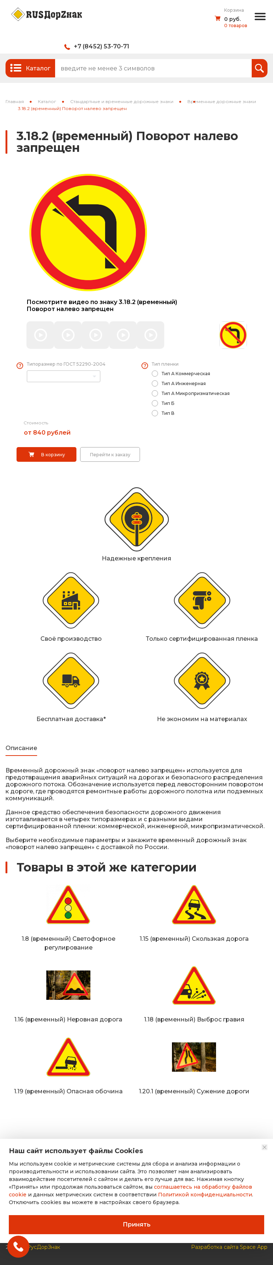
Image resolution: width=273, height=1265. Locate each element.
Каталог (47, 101)
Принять (137, 1224)
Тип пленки (165, 364)
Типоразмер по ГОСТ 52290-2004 (66, 364)
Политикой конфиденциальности (205, 1194)
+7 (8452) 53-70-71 (101, 46)
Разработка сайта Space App (229, 1247)
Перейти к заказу (110, 454)
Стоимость (36, 422)
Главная (15, 101)
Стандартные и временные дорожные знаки (121, 101)
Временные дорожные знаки (221, 101)
